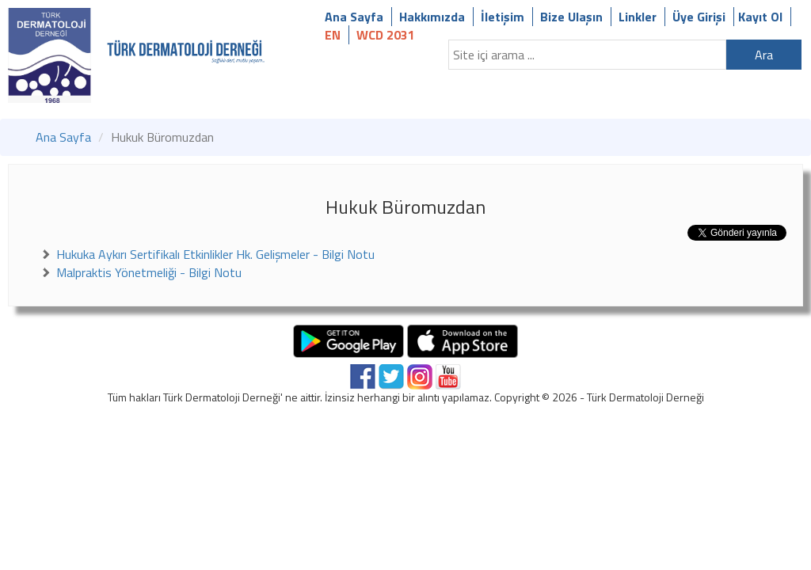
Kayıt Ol (760, 16)
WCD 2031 (385, 34)
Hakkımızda (432, 16)
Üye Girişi (698, 16)
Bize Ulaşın (571, 16)
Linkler (638, 16)
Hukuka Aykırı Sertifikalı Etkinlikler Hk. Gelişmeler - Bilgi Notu (215, 254)
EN (333, 34)
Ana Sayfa (354, 16)
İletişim (502, 16)
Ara (764, 54)
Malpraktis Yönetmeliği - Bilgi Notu (149, 272)
